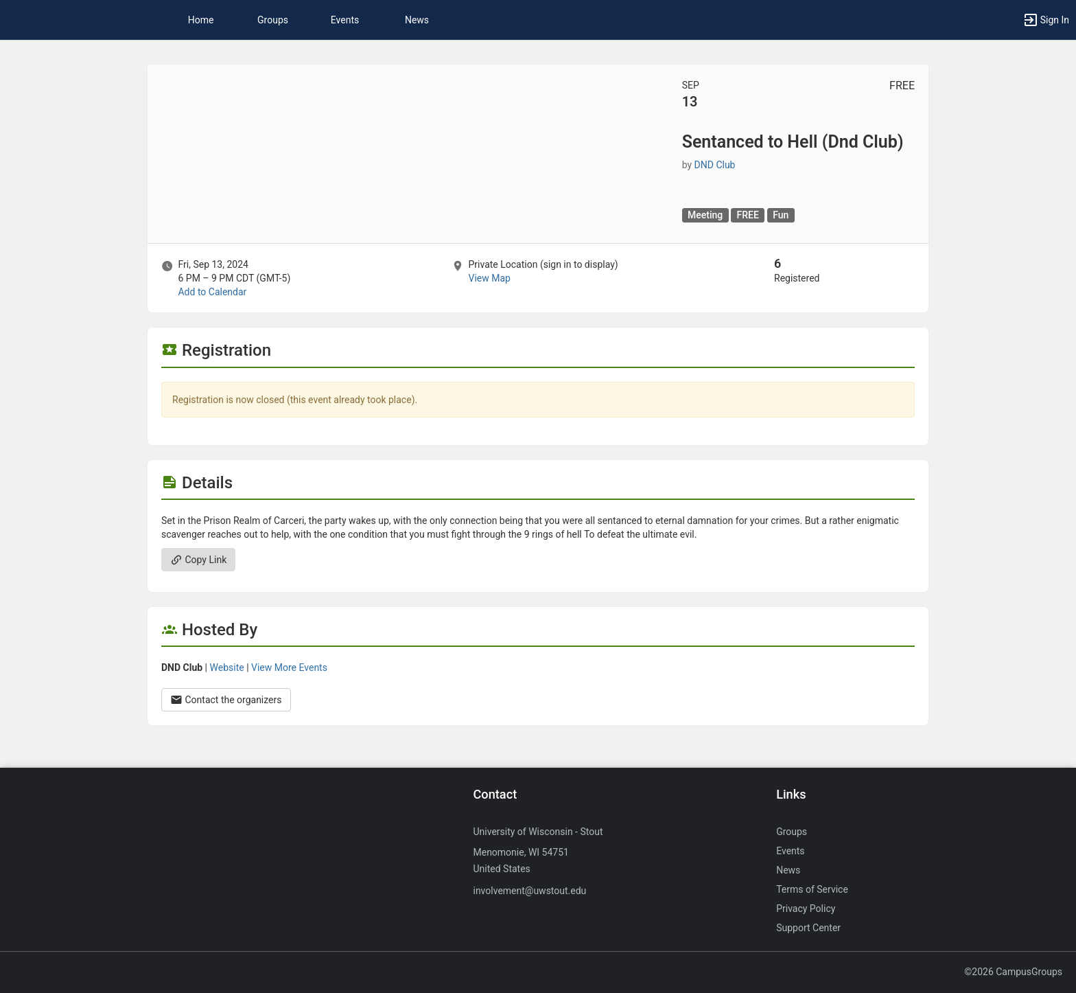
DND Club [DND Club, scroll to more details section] (715, 164)
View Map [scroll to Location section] (489, 278)
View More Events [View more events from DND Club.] (289, 667)
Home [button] (201, 19)
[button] (1046, 20)
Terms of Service (812, 889)
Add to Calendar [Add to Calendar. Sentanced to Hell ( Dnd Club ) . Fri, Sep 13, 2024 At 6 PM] (212, 291)
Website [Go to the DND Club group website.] (227, 667)
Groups (272, 19)
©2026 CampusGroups (1013, 971)
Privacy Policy (805, 908)
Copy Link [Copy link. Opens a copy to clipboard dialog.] (198, 559)
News (417, 19)
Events (345, 19)
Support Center (808, 927)
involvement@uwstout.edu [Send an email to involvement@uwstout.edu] (529, 890)
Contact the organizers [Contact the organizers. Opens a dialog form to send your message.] (226, 699)
